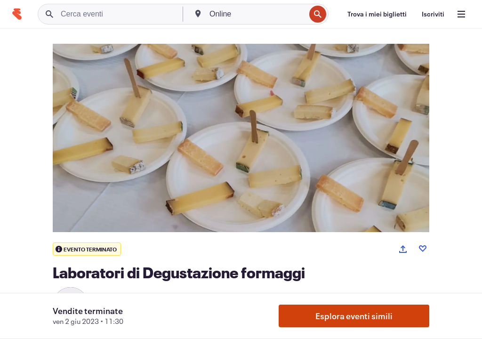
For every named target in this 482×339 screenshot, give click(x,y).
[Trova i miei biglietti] (377, 14)
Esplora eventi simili (354, 316)
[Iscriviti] (433, 14)
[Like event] (422, 248)
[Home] (17, 14)
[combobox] (256, 14)
